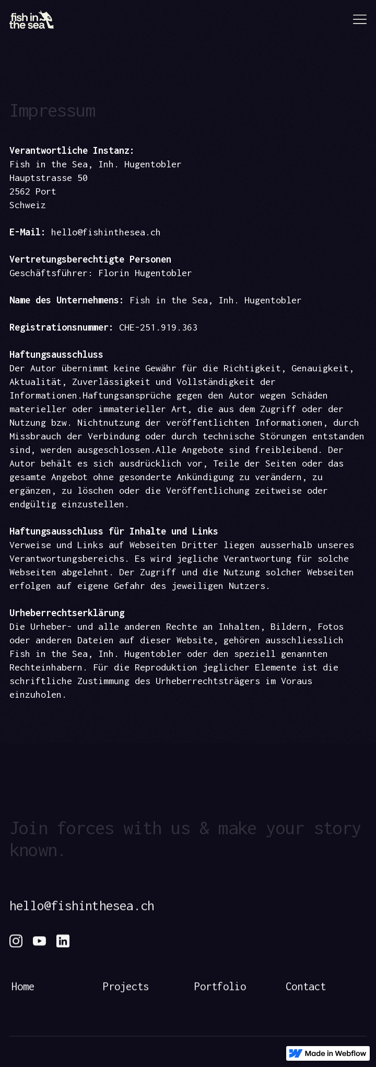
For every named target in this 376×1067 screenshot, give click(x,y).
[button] (357, 21)
